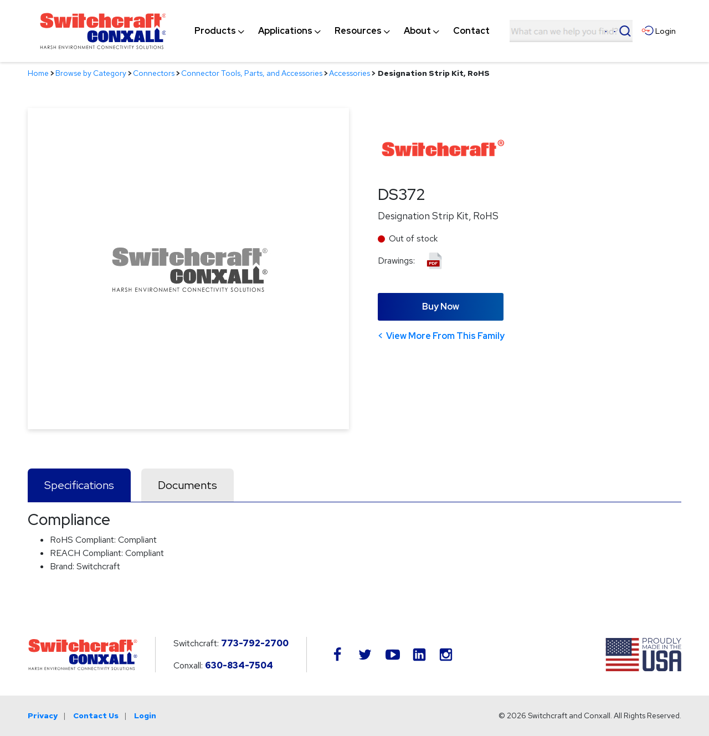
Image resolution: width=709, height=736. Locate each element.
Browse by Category (90, 73)
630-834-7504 (239, 665)
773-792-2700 (255, 643)
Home (38, 73)
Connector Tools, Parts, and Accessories (251, 73)
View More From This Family (445, 336)
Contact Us (96, 715)
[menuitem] (215, 31)
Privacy (43, 715)
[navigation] (342, 31)
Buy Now (440, 306)
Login (145, 715)
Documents (187, 485)
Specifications (79, 485)
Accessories (349, 73)
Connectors (153, 73)
